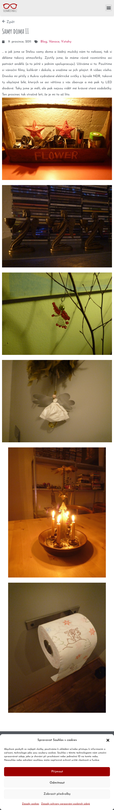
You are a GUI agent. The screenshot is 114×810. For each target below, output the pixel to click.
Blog (44, 41)
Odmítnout (57, 782)
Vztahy (66, 41)
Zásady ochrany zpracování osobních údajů (65, 804)
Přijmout (57, 771)
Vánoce (54, 41)
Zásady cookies (30, 804)
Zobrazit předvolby (57, 794)
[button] (108, 740)
